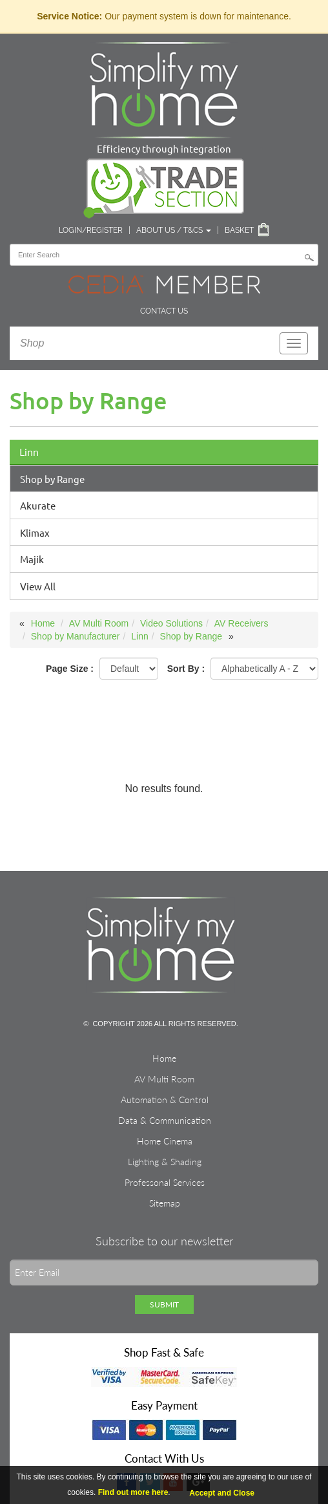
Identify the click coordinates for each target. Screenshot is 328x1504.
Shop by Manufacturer (75, 636)
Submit (164, 1304)
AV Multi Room (98, 623)
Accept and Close (221, 1493)
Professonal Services (165, 1182)
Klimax (35, 532)
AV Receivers (241, 623)
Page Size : (70, 668)
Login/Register (91, 230)
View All (38, 586)
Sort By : (186, 668)
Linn (29, 452)
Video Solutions (171, 623)
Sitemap (164, 1203)
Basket (239, 230)
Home (43, 623)
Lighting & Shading (164, 1161)
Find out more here (133, 1492)
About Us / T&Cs (173, 230)
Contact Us (164, 311)
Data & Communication (164, 1120)
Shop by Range (52, 479)
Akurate (38, 505)
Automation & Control (165, 1099)
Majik (32, 559)
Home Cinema (164, 1140)
